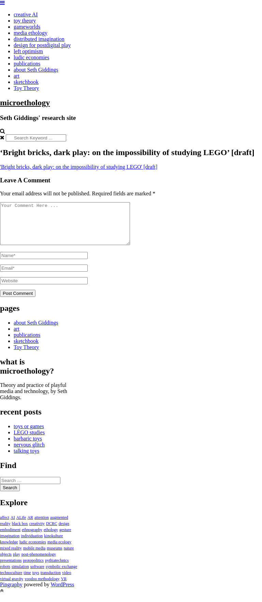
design (64, 531)
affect (4, 525)
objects (6, 562)
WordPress (62, 593)
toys (35, 580)
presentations (10, 568)
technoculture (11, 580)
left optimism (28, 51)
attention (41, 525)
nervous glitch (29, 453)
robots (5, 574)
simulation (20, 574)
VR (64, 587)
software (37, 574)
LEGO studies (29, 440)
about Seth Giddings (36, 70)
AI (13, 525)
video (66, 580)
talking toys (26, 459)
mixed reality (11, 556)
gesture (65, 538)
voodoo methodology (42, 587)
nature (69, 556)
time (27, 580)
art (16, 76)
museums (54, 556)
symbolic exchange (61, 574)
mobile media (34, 556)
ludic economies (31, 57)
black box (20, 531)
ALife (21, 525)
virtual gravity (11, 587)
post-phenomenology (38, 562)
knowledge (9, 550)
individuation (32, 544)
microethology (25, 102)
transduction (51, 580)
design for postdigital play (42, 45)
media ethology (30, 33)
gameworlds (27, 27)
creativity (37, 531)
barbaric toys (28, 447)
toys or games (29, 434)
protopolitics (33, 568)
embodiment (10, 538)
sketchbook (26, 82)
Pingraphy (11, 593)
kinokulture (53, 544)
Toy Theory (26, 88)
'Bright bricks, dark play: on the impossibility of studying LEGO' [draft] (78, 167)
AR (30, 525)
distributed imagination (39, 39)
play (16, 562)
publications (27, 63)
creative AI (26, 14)
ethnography (32, 538)
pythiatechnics (57, 568)
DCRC (51, 531)
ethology (51, 538)
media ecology (59, 550)
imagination (9, 544)
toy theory (25, 21)
